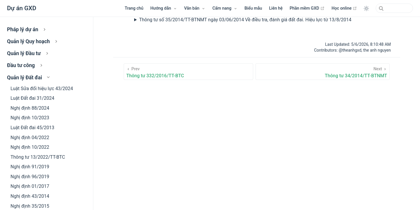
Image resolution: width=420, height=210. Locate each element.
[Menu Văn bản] (194, 8)
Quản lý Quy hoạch (33, 41)
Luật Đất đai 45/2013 (32, 127)
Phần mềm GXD (307, 8)
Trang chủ (134, 8)
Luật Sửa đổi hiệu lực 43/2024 (41, 88)
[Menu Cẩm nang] (224, 8)
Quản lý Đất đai (29, 77)
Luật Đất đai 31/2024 (32, 98)
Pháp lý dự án (27, 29)
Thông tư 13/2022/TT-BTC (37, 157)
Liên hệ (276, 8)
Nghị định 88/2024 (29, 108)
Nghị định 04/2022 (29, 137)
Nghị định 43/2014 (29, 196)
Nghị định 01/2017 (29, 186)
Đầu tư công (25, 65)
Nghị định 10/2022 (29, 147)
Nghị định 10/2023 (29, 117)
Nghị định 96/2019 (29, 176)
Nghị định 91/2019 (29, 166)
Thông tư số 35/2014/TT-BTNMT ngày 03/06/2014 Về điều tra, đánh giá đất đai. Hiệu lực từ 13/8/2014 (245, 19)
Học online (344, 8)
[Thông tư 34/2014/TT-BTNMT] (323, 71)
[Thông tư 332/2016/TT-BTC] (188, 71)
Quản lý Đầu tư (28, 53)
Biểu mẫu (253, 8)
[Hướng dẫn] (163, 8)
